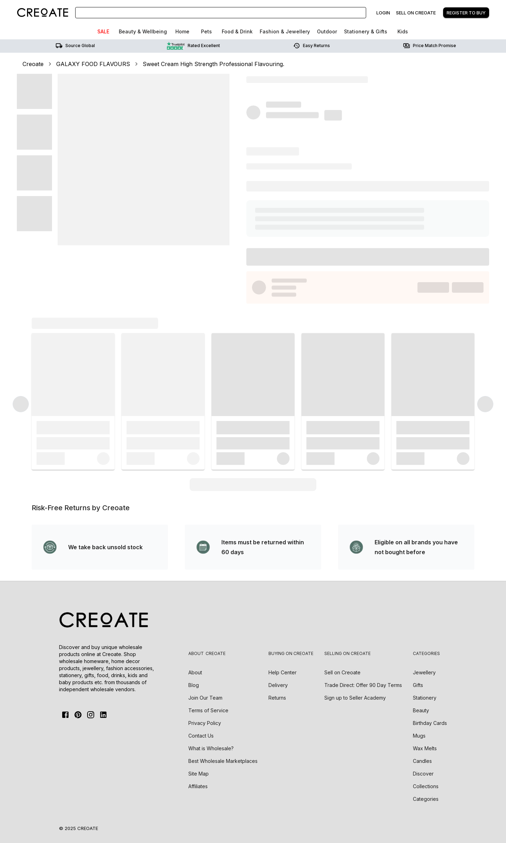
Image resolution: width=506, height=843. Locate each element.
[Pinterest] (78, 714)
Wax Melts (425, 748)
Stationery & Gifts (365, 31)
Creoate (33, 63)
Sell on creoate (416, 12)
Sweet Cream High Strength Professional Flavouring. (213, 63)
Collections (426, 786)
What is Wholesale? (211, 748)
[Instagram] (90, 714)
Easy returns (311, 45)
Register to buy (466, 12)
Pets (206, 31)
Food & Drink (237, 31)
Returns (277, 698)
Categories (426, 799)
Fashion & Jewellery (285, 31)
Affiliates (198, 786)
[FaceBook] (65, 714)
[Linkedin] (103, 714)
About (195, 672)
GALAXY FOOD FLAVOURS (93, 63)
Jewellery (424, 672)
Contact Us (201, 736)
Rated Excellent (193, 45)
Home (182, 31)
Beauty (421, 710)
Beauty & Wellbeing (143, 31)
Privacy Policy (204, 723)
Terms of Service (208, 710)
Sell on (342, 672)
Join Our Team (205, 698)
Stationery (424, 698)
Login (383, 12)
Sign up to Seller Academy (355, 698)
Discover (423, 774)
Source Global (75, 45)
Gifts (418, 685)
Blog (193, 685)
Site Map (198, 774)
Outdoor (327, 31)
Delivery (278, 685)
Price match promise (429, 45)
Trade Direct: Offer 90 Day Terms (363, 685)
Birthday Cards (430, 723)
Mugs (419, 736)
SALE (103, 31)
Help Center (282, 672)
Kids (402, 31)
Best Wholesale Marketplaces (223, 761)
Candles (422, 761)
